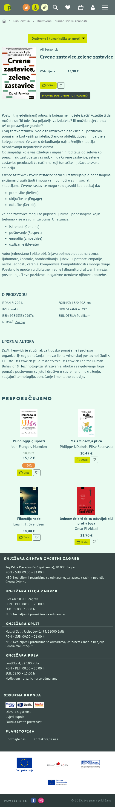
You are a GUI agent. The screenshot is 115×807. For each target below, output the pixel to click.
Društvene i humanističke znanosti (62, 21)
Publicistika (21, 21)
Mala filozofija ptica (86, 441)
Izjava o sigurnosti (19, 712)
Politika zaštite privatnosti (24, 722)
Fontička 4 (13, 663)
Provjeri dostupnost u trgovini (65, 95)
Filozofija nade (28, 518)
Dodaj (48, 85)
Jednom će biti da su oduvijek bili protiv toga (86, 520)
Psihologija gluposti (29, 441)
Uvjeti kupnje (15, 717)
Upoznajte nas (16, 739)
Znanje (20, 322)
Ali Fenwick (49, 49)
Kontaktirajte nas (46, 739)
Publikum (83, 316)
